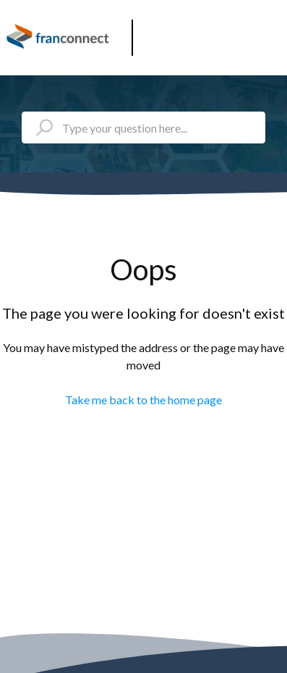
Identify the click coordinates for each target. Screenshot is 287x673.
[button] (270, 32)
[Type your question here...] (143, 127)
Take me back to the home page (143, 399)
